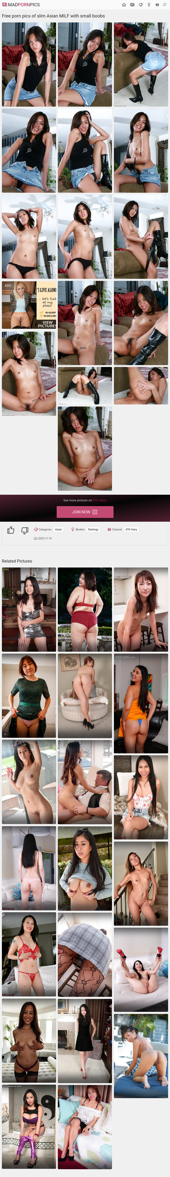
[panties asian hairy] (141, 1056)
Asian (58, 529)
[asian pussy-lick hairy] (85, 782)
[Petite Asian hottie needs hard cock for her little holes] (141, 884)
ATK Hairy (131, 529)
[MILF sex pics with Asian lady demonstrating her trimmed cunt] (85, 1041)
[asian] (141, 703)
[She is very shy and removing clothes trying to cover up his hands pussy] (85, 1127)
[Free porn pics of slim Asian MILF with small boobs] (29, 64)
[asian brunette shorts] (85, 868)
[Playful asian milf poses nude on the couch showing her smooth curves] (141, 970)
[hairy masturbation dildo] (29, 782)
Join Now (85, 512)
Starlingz (93, 529)
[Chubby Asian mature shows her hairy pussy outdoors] (85, 609)
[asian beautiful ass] (85, 696)
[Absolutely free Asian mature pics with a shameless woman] (29, 609)
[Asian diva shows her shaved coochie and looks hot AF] (29, 696)
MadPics (21, 5)
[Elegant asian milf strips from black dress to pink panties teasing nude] (29, 868)
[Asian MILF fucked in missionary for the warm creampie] (85, 955)
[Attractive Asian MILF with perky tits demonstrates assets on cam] (29, 1041)
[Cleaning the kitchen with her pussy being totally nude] (141, 609)
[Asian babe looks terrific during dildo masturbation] (141, 797)
